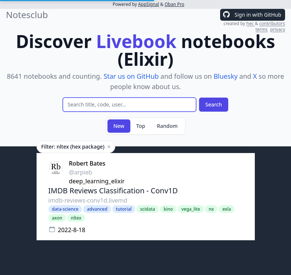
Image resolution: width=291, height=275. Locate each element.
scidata (147, 209)
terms (262, 29)
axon (57, 218)
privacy (277, 29)
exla (226, 209)
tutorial (123, 209)
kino (168, 209)
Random (167, 125)
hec (250, 23)
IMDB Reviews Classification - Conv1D (113, 191)
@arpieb (80, 172)
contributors (272, 23)
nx (211, 209)
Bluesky (225, 76)
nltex (76, 218)
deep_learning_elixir (97, 181)
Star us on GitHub (131, 76)
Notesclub (27, 15)
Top (140, 125)
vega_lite (190, 209)
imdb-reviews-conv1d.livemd (87, 200)
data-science (65, 209)
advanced (97, 209)
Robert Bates (87, 163)
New (118, 125)
